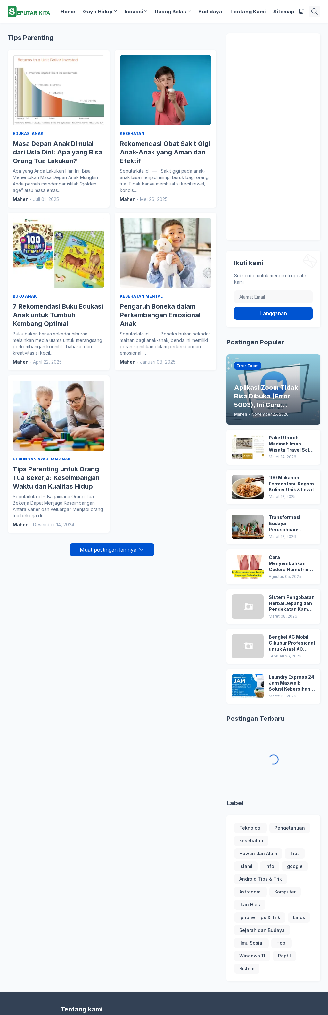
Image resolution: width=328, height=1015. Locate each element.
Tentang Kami (248, 11)
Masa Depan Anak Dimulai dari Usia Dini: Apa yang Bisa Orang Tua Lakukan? (57, 152)
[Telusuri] (314, 11)
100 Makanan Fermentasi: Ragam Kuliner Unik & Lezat (291, 483)
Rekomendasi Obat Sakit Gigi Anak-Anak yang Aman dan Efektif (165, 152)
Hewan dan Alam (258, 853)
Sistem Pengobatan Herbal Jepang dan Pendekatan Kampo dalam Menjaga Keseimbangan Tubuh (292, 603)
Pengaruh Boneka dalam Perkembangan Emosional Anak (160, 315)
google (295, 866)
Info (269, 866)
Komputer (285, 891)
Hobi (281, 943)
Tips (295, 853)
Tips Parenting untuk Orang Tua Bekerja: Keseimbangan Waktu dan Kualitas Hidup (56, 477)
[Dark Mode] (301, 11)
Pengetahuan (290, 827)
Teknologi (250, 827)
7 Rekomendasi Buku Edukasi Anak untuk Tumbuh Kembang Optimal (58, 315)
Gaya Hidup (97, 11)
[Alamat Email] (273, 296)
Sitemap (283, 11)
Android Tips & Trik (260, 879)
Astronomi (250, 891)
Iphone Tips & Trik (259, 917)
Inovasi (134, 11)
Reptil (284, 955)
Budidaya (210, 11)
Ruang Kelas (170, 11)
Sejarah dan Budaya (262, 930)
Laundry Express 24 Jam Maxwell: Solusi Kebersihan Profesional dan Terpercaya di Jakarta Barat (291, 683)
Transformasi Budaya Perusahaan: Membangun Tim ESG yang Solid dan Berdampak (291, 524)
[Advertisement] (273, 137)
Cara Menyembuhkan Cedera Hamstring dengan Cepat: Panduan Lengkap (290, 564)
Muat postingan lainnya (108, 550)
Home (68, 11)
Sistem (246, 968)
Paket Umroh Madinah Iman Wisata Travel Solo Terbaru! (290, 444)
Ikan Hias (249, 904)
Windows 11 (252, 955)
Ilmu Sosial (251, 943)
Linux (299, 917)
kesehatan (251, 840)
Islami (245, 866)
